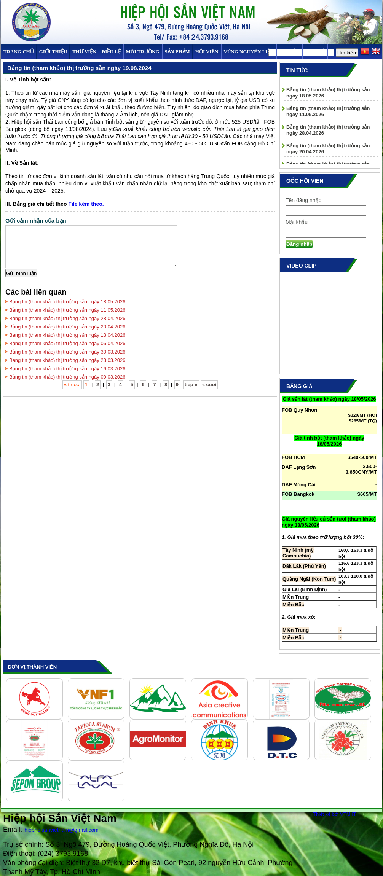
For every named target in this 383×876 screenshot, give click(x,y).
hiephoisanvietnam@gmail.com (61, 830)
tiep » (191, 384)
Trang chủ (18, 51)
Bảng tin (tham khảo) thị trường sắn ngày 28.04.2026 (67, 318)
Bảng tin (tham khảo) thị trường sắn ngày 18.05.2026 (67, 301)
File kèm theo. (86, 204)
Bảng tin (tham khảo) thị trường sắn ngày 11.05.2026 (67, 310)
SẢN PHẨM (177, 51)
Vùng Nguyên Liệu (249, 51)
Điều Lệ (111, 51)
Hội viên (207, 51)
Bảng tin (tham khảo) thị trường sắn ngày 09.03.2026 (67, 377)
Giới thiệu (53, 51)
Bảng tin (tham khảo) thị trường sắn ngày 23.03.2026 (67, 360)
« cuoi (209, 384)
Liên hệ (315, 51)
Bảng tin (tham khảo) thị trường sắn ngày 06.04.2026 (67, 343)
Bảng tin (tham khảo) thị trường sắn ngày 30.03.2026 (67, 352)
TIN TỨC (289, 51)
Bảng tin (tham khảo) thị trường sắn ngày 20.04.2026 (67, 327)
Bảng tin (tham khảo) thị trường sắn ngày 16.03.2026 (67, 368)
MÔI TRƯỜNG (143, 51)
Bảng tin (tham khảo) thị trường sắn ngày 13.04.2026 (67, 335)
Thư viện (84, 51)
